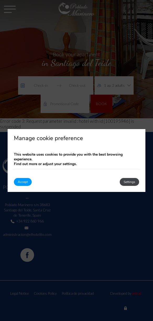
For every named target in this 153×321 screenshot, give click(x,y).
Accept (23, 182)
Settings (129, 182)
